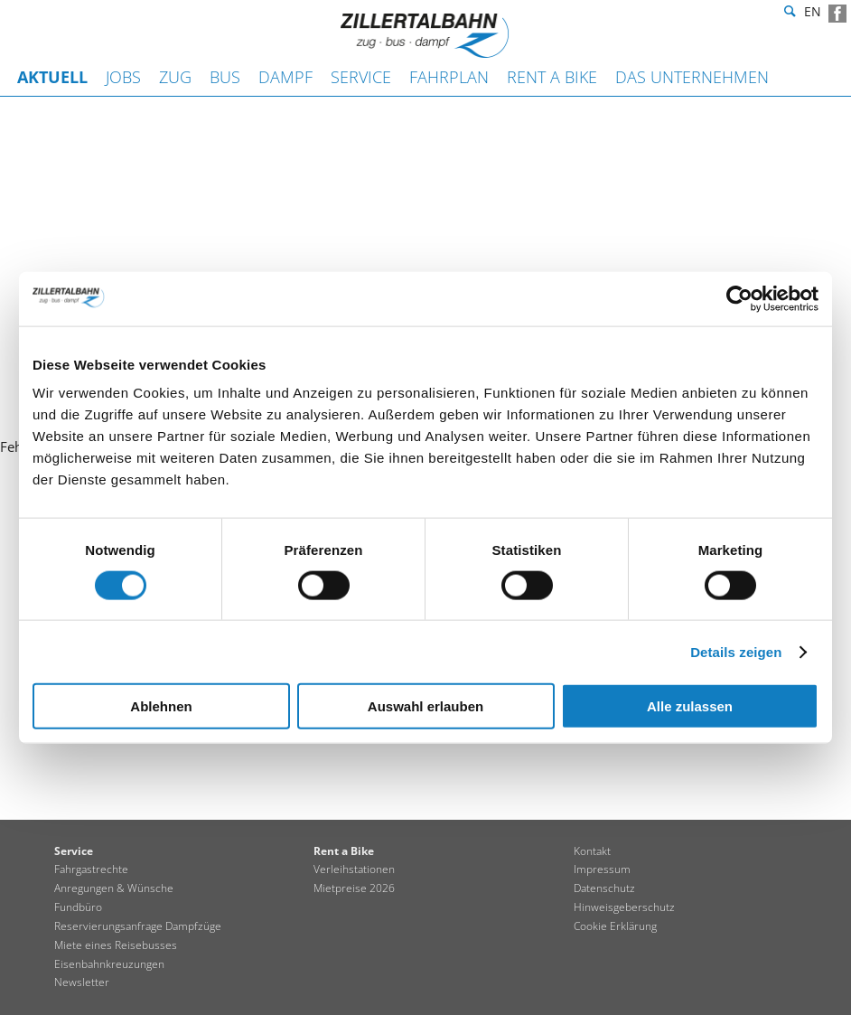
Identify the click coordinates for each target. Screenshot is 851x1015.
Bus (225, 77)
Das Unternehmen (692, 77)
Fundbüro (78, 907)
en (812, 14)
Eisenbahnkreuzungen (109, 964)
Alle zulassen (690, 706)
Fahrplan (449, 77)
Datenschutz (604, 888)
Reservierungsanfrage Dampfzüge (137, 926)
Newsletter (81, 982)
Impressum (602, 869)
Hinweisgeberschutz (624, 907)
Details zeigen (735, 651)
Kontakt (592, 851)
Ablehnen (161, 706)
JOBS (123, 77)
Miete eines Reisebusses (115, 945)
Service (361, 77)
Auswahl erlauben (425, 706)
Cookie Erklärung (615, 926)
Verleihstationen (354, 869)
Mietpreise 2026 (354, 888)
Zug (175, 77)
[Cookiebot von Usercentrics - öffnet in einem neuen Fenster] (739, 298)
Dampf (285, 77)
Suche (788, 13)
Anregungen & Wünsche (113, 888)
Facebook (837, 14)
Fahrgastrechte (91, 869)
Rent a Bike (552, 77)
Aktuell (52, 77)
